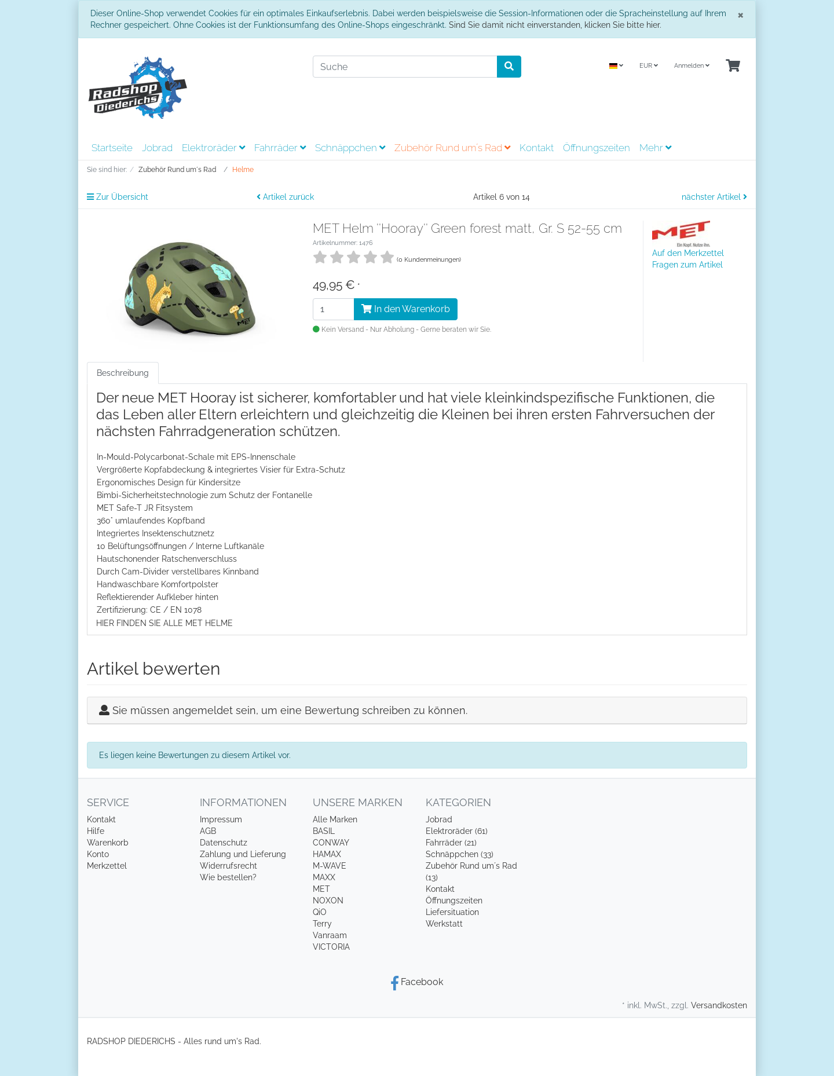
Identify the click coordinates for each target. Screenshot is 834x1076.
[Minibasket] (733, 66)
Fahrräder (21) (451, 842)
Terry (322, 923)
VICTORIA (331, 946)
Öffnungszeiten (596, 147)
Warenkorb (108, 842)
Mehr (655, 147)
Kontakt (537, 147)
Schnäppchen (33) (459, 854)
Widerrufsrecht (228, 865)
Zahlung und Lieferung (243, 854)
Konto (98, 854)
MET (321, 889)
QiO (320, 912)
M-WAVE (329, 865)
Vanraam (330, 935)
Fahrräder (280, 147)
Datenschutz (223, 842)
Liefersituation (452, 912)
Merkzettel (107, 865)
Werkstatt (444, 923)
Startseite (112, 147)
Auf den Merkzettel (688, 253)
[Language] (616, 66)
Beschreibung (123, 373)
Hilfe (95, 831)
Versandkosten (719, 1005)
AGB (208, 831)
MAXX (324, 877)
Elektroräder (213, 147)
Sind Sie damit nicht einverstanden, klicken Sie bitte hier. (555, 25)
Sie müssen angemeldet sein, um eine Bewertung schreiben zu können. (289, 710)
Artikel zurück (285, 197)
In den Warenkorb (405, 308)
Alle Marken (335, 819)
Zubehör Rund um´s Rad (452, 147)
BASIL (324, 831)
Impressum (221, 819)
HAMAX (327, 854)
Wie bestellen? (228, 877)
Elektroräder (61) (457, 831)
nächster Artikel (714, 197)
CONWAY (331, 842)
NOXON (328, 900)
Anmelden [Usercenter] (691, 65)
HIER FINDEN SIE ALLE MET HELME (164, 623)
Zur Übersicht (117, 197)
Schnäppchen (350, 147)
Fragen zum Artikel (687, 264)
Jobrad (157, 147)
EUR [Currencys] (648, 65)
